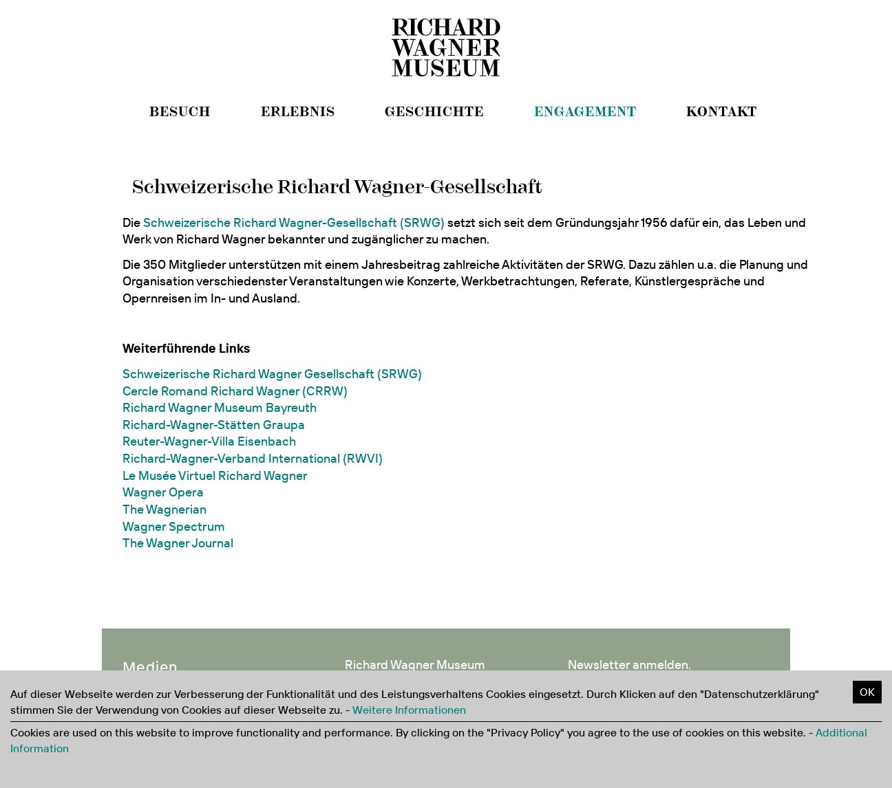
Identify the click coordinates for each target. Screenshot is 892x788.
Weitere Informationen (409, 709)
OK (867, 692)
